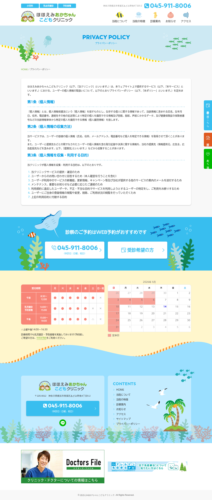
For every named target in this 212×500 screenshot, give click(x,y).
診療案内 (121, 404)
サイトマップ (123, 419)
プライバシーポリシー (128, 424)
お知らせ (121, 409)
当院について (123, 395)
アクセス (121, 414)
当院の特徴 (122, 399)
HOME (120, 390)
